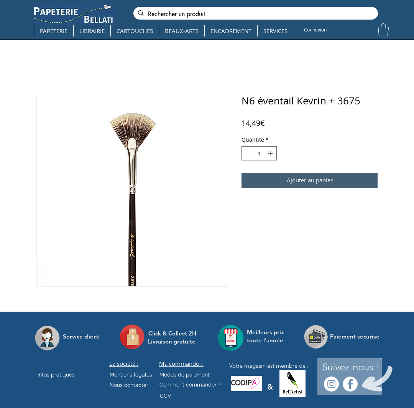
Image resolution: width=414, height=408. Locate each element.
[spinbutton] (259, 153)
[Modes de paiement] (184, 375)
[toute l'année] (268, 340)
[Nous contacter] (129, 385)
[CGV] (165, 396)
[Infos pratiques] (63, 375)
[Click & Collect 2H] (172, 333)
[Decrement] (247, 153)
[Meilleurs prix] (266, 332)
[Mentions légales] (131, 375)
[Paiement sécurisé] (355, 336)
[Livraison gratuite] (172, 341)
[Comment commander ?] (190, 385)
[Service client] (81, 336)
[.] (203, 365)
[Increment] (271, 153)
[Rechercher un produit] (255, 14)
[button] (383, 29)
